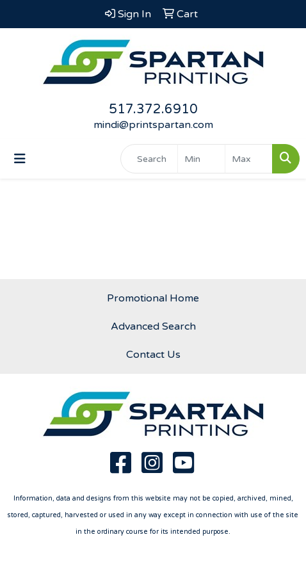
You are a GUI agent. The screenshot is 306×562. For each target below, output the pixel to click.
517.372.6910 (153, 109)
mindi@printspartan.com (153, 124)
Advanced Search (153, 326)
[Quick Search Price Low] (201, 158)
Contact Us (153, 354)
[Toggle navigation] (19, 159)
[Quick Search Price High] (249, 158)
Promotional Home (153, 298)
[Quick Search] (149, 158)
